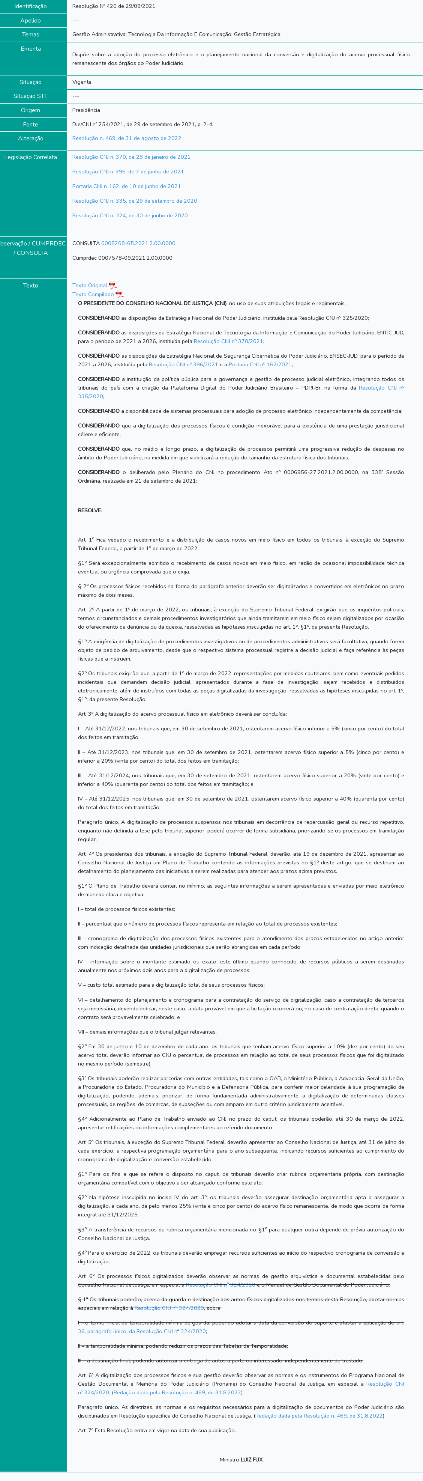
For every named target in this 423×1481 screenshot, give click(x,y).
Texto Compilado (98, 294)
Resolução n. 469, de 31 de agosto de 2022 (127, 138)
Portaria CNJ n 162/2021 (260, 364)
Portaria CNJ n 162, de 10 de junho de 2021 (126, 186)
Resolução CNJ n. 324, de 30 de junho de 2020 (130, 215)
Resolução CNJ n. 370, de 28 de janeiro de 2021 (131, 157)
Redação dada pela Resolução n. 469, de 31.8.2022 (177, 1392)
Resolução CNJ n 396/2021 (183, 364)
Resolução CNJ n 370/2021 (228, 341)
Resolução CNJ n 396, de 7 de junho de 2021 (128, 171)
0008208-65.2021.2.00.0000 (138, 243)
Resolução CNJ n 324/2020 (220, 1284)
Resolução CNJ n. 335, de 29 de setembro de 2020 (134, 201)
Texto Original (89, 285)
